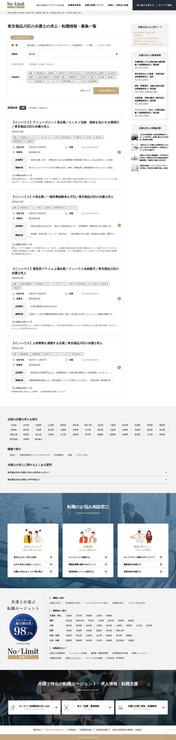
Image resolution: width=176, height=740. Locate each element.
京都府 (137, 430)
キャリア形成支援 (35, 81)
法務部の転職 (55, 658)
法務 (90, 45)
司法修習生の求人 (73, 603)
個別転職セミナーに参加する (81, 571)
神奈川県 (88, 425)
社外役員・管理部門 (115, 658)
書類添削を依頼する (132, 564)
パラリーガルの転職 (93, 658)
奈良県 (162, 430)
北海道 (14, 425)
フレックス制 (80, 81)
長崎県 (125, 434)
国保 (92, 77)
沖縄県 (26, 439)
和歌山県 (14, 434)
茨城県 (137, 425)
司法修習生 (76, 45)
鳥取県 (26, 434)
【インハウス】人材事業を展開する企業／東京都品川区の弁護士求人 (57, 342)
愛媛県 (100, 434)
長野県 (76, 430)
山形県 (51, 425)
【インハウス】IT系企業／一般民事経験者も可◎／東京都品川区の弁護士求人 (62, 196)
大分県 (150, 434)
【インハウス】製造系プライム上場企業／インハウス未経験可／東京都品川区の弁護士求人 (65, 270)
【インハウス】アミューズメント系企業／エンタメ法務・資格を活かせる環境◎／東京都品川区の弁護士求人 (65, 124)
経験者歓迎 (40, 73)
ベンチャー (72, 207)
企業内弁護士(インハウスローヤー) (53, 45)
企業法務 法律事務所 (141, 44)
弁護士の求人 (55, 603)
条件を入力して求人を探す (25, 557)
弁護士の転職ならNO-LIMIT (16, 12)
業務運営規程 (86, 729)
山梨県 (63, 430)
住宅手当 (83, 77)
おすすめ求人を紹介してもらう (27, 564)
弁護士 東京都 (138, 32)
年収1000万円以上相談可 (95, 73)
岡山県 (38, 434)
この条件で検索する (106, 90)
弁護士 (31, 45)
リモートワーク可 (52, 81)
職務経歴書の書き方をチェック (82, 564)
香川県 (88, 434)
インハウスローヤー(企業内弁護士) (146, 38)
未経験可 (51, 73)
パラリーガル (104, 45)
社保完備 (100, 77)
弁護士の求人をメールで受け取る (28, 571)
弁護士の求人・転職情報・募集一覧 (37, 12)
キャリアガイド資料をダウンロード (139, 557)
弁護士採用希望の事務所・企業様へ (127, 729)
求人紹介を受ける (145, 5)
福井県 (100, 430)
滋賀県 (150, 430)
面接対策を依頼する (132, 571)
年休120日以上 (66, 137)
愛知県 (162, 425)
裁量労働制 (67, 81)
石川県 (88, 430)
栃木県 (125, 425)
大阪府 (113, 430)
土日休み (88, 137)
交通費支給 (72, 77)
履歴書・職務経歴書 (99, 653)
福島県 (63, 425)
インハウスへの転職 (77, 653)
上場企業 (29, 141)
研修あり (111, 77)
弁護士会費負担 (43, 77)
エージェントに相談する (79, 557)
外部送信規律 (102, 729)
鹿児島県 (14, 439)
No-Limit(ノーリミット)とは (50, 5)
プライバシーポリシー (54, 729)
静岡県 (14, 430)
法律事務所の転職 (120, 653)
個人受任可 (112, 73)
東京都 (76, 425)
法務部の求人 (118, 603)
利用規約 (72, 729)
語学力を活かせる (75, 73)
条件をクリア (85, 90)
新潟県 (51, 430)
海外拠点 (38, 439)
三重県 (38, 430)
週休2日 (79, 137)
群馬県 (150, 425)
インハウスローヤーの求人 (96, 603)
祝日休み (99, 137)
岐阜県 (26, 430)
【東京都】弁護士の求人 (57, 12)
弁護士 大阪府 (150, 32)
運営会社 (37, 729)
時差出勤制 (92, 81)
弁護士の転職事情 (57, 653)
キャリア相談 (165, 5)
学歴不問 (61, 73)
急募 (30, 73)
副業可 (31, 77)
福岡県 (113, 434)
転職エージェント (139, 653)
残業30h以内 (18, 141)
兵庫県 (125, 430)
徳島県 (76, 434)
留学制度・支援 (58, 77)
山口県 (63, 434)
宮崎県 (162, 434)
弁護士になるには (73, 658)
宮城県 (38, 425)
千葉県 (113, 425)
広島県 (51, 434)
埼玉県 (100, 425)
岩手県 (26, 425)
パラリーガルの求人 (136, 603)
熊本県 (137, 434)
